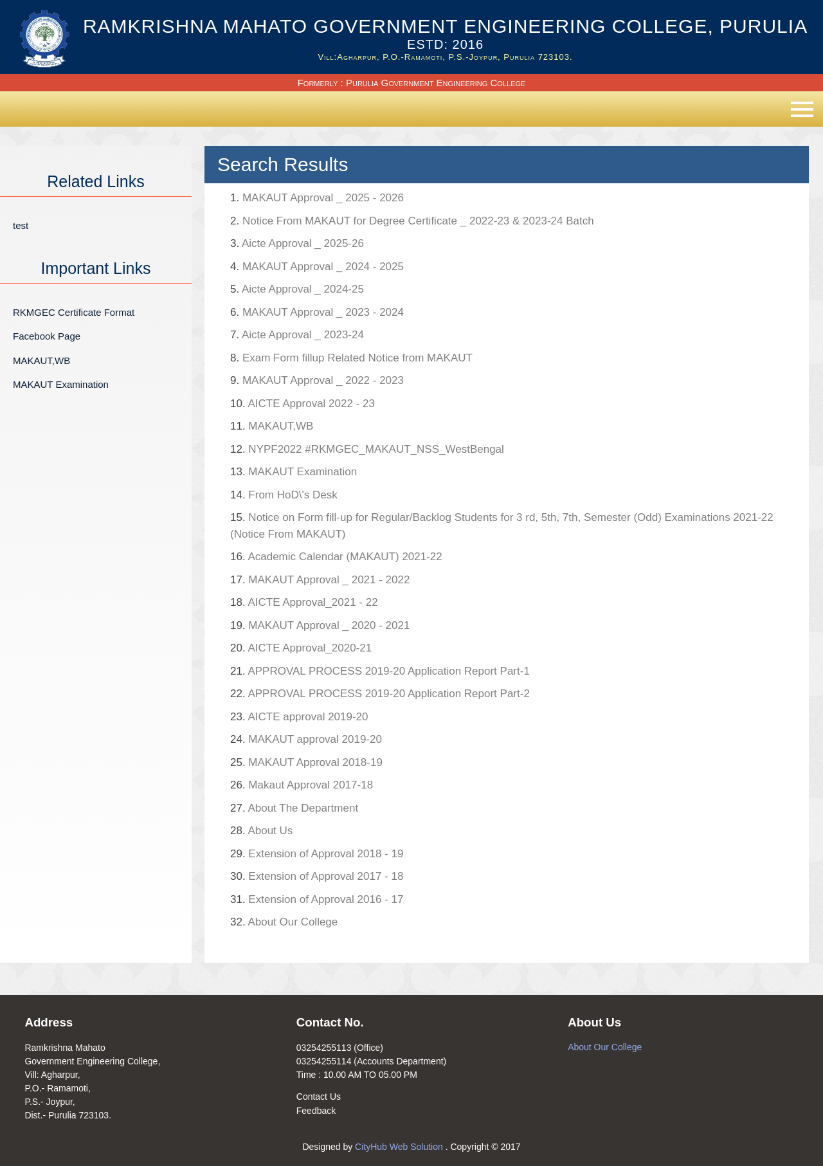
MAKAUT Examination (61, 384)
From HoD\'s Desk (284, 495)
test (20, 225)
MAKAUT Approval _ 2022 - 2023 (317, 380)
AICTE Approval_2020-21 (301, 648)
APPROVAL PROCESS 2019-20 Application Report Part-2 (380, 694)
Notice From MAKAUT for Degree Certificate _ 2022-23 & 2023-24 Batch (412, 221)
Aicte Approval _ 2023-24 (297, 335)
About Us (261, 830)
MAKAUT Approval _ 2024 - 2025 (317, 266)
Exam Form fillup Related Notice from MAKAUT (351, 358)
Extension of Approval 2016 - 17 (316, 899)
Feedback (316, 1111)
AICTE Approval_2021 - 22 (304, 602)
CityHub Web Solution (400, 1147)
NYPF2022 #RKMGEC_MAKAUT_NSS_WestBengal (367, 449)
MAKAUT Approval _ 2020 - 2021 (320, 625)
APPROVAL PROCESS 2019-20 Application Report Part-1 (380, 671)
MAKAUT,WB (41, 360)
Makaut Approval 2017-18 (301, 785)
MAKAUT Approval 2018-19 (306, 762)
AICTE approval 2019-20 (299, 717)
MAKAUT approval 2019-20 (306, 739)
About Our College (284, 922)
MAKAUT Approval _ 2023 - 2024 (317, 312)
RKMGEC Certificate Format (73, 312)
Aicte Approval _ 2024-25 (297, 289)
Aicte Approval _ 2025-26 (297, 243)
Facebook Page (46, 336)
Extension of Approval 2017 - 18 (316, 876)
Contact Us (318, 1096)
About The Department (294, 808)
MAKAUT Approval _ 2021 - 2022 (320, 580)
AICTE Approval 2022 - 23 (302, 403)
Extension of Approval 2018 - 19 (316, 854)
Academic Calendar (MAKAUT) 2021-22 (336, 557)
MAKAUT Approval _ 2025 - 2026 (317, 198)
